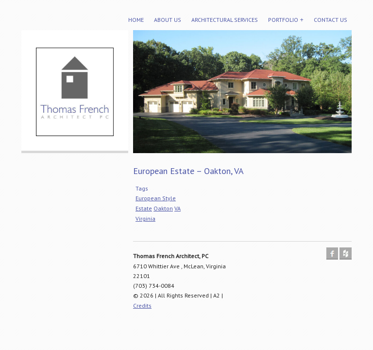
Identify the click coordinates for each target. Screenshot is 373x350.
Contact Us (330, 19)
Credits (142, 305)
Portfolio (283, 19)
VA (177, 208)
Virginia (145, 218)
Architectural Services (224, 19)
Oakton (163, 208)
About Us (167, 19)
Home (136, 19)
